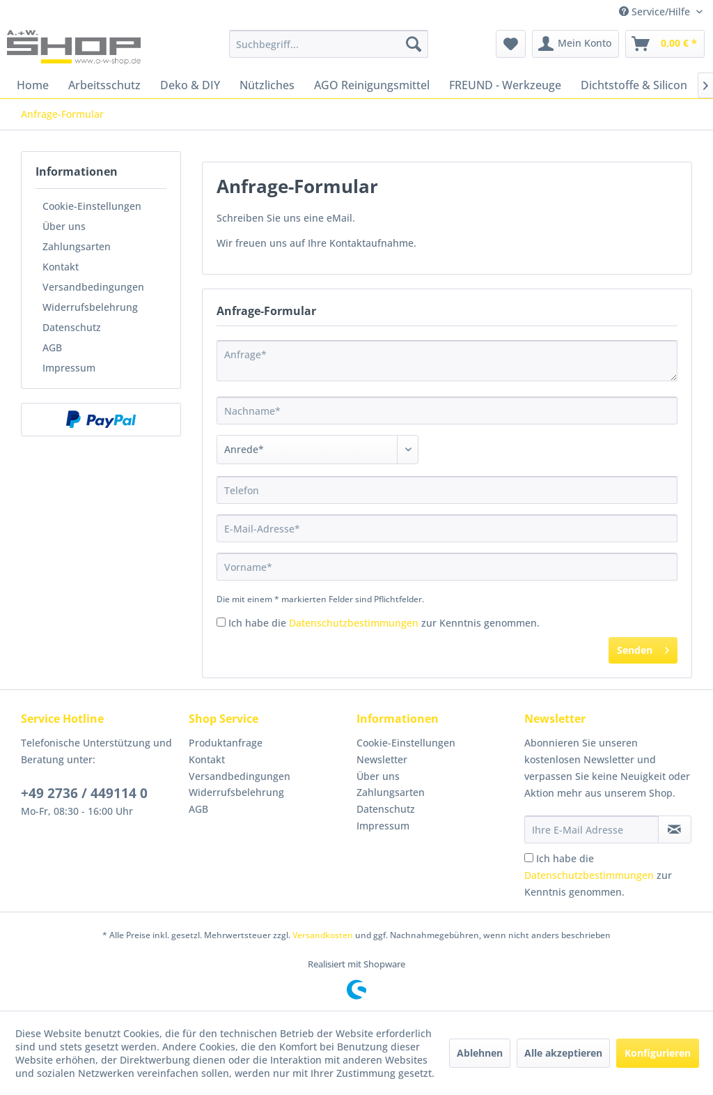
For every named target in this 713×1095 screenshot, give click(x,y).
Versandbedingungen (93, 286)
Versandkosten (322, 935)
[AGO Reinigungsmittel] (371, 85)
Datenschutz (71, 327)
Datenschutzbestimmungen (353, 622)
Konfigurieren (658, 1052)
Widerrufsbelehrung (90, 307)
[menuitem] (329, 44)
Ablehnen (480, 1052)
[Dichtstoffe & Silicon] (634, 85)
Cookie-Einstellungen (91, 206)
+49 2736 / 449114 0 (84, 793)
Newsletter (381, 759)
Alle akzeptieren (563, 1052)
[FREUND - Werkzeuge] (505, 85)
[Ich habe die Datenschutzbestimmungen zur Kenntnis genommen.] (221, 622)
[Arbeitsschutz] (104, 85)
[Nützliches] (267, 85)
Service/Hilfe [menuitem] (656, 11)
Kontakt (60, 266)
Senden (643, 648)
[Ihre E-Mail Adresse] (591, 829)
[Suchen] (413, 44)
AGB (52, 347)
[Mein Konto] (575, 44)
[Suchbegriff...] (329, 44)
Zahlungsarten (76, 246)
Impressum (68, 367)
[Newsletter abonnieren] (674, 829)
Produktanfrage (226, 742)
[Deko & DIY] (190, 85)
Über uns (64, 226)
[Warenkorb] (665, 44)
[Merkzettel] (511, 44)
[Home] (32, 85)
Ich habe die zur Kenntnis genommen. (384, 622)
